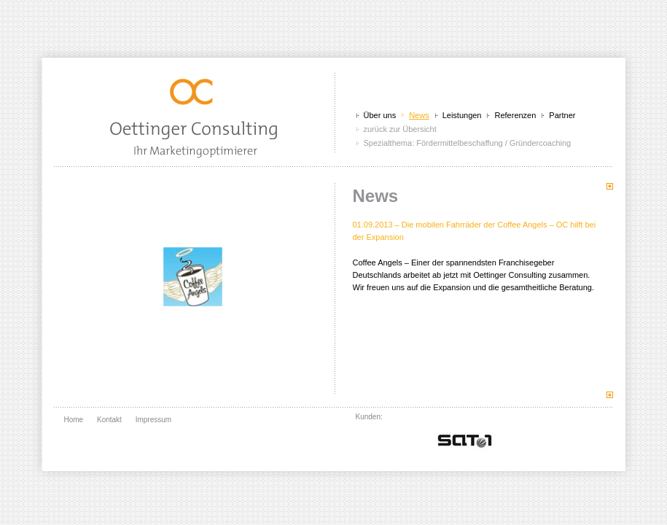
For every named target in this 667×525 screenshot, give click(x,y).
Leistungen (462, 115)
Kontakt (109, 420)
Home (74, 420)
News (419, 115)
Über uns (380, 115)
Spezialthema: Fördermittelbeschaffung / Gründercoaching (468, 143)
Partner (562, 115)
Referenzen (515, 115)
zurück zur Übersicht (400, 129)
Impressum (153, 420)
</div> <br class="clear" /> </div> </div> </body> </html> (465, 439)
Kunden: (369, 417)
